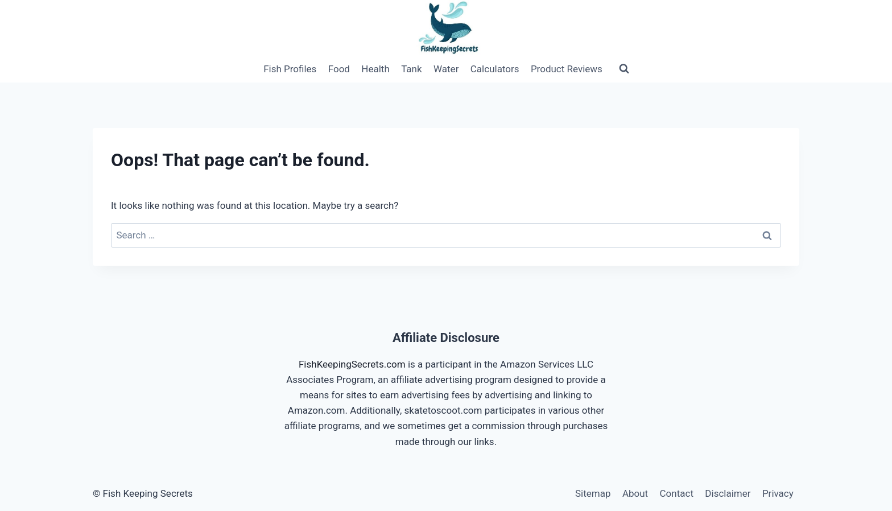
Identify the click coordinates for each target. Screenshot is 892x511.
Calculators (494, 69)
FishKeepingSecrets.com (352, 364)
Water (446, 69)
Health (375, 69)
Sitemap (593, 493)
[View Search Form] (624, 69)
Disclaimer (727, 493)
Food (339, 69)
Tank (411, 69)
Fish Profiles (289, 69)
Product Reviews (566, 69)
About (635, 493)
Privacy (778, 493)
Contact (676, 493)
